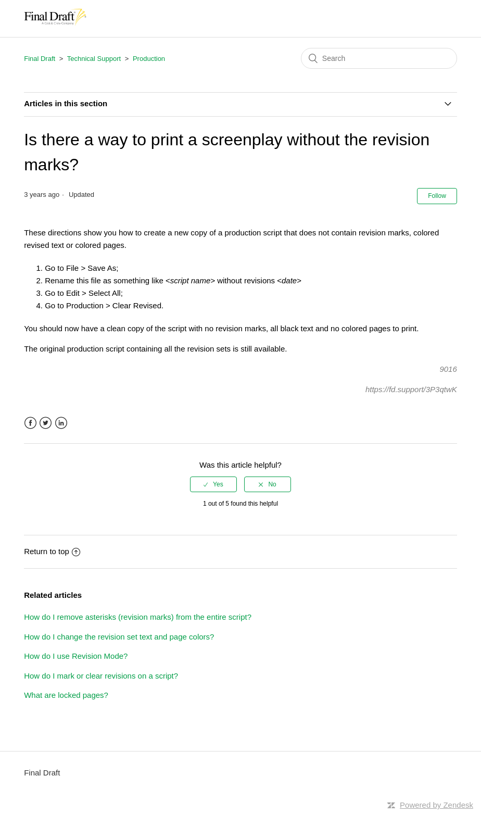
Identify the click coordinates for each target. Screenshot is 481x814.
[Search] (379, 58)
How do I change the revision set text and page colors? (119, 636)
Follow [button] (437, 195)
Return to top (52, 551)
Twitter (45, 423)
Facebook (30, 423)
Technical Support (94, 58)
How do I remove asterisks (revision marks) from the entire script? (137, 616)
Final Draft (39, 58)
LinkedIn (61, 423)
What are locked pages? (66, 695)
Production (149, 58)
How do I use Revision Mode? (76, 656)
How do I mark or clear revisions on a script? (101, 675)
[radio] (213, 484)
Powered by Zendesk (436, 804)
